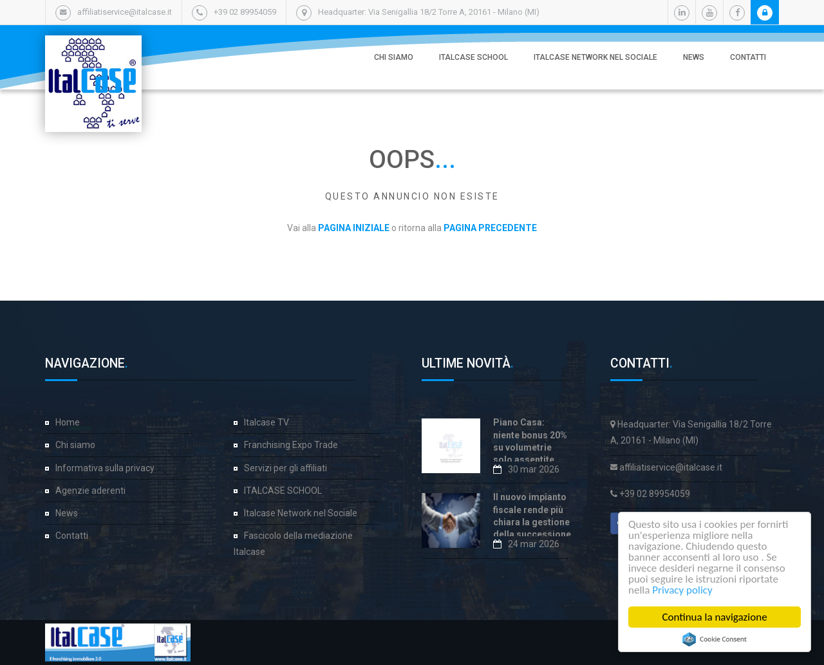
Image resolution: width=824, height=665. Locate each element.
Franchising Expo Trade (291, 445)
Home (67, 422)
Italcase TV (266, 422)
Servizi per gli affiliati (285, 468)
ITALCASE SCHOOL (473, 57)
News (693, 57)
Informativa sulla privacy (104, 468)
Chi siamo (393, 57)
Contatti (748, 57)
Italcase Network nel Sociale (595, 57)
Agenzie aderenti (90, 490)
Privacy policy (683, 590)
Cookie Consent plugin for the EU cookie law (714, 639)
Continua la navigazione (714, 617)
